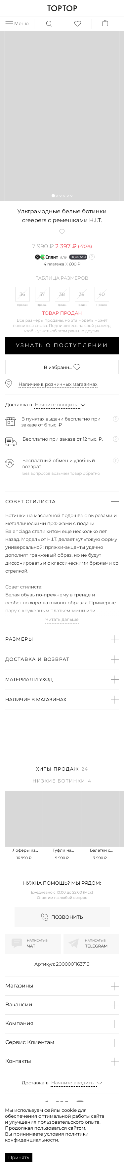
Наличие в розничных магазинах (58, 384)
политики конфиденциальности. (47, 1137)
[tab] (62, 770)
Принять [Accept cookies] (18, 1157)
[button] (53, 195)
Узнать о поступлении (62, 345)
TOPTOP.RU (62, 8)
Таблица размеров (62, 278)
